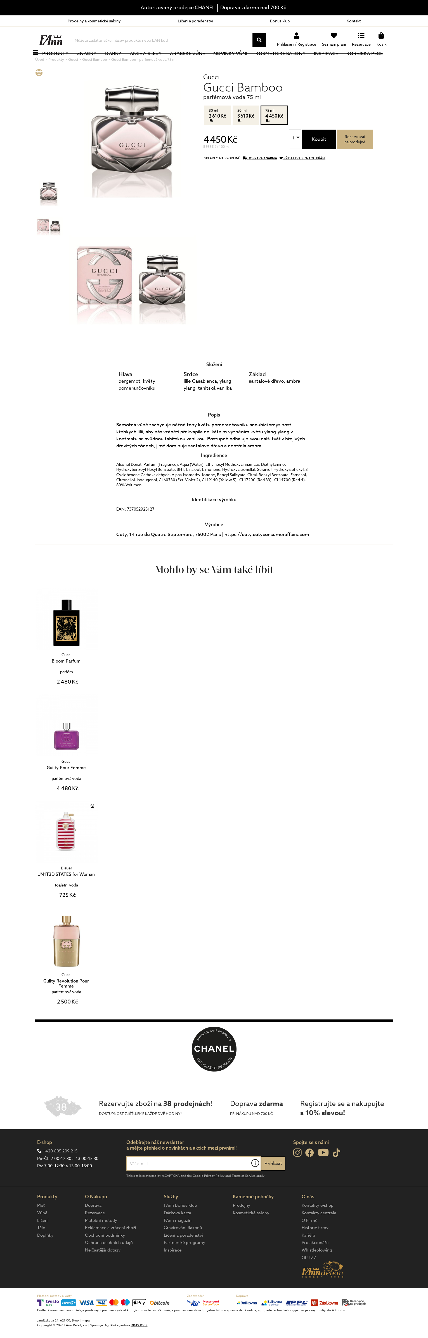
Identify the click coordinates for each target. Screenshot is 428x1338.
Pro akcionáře (315, 1261)
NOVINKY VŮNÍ (236, 62)
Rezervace (95, 1232)
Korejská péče (371, 62)
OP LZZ (309, 1276)
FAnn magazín (177, 1239)
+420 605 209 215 (60, 1170)
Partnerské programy (184, 1261)
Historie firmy (315, 1246)
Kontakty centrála (319, 1232)
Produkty (62, 62)
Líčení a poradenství (195, 21)
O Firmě (309, 1239)
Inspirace (332, 62)
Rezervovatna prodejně (354, 158)
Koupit (319, 158)
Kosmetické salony (287, 62)
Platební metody (101, 1239)
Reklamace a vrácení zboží (110, 1246)
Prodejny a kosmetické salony (94, 21)
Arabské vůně (193, 62)
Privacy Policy (214, 1194)
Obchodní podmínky (105, 1254)
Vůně (42, 1232)
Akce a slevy (152, 62)
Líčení (43, 1239)
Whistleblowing (317, 1269)
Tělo (41, 1246)
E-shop (44, 1161)
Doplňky (45, 1254)
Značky (93, 62)
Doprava (93, 1224)
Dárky (119, 62)
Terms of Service (244, 1194)
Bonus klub (280, 21)
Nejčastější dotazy (102, 1269)
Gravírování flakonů (183, 1246)
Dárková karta (177, 1232)
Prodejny (241, 1224)
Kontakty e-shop (318, 1224)
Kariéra (308, 1254)
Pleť (41, 1224)
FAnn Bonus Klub (180, 1224)
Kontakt (354, 21)
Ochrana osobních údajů (109, 1261)
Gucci (211, 96)
